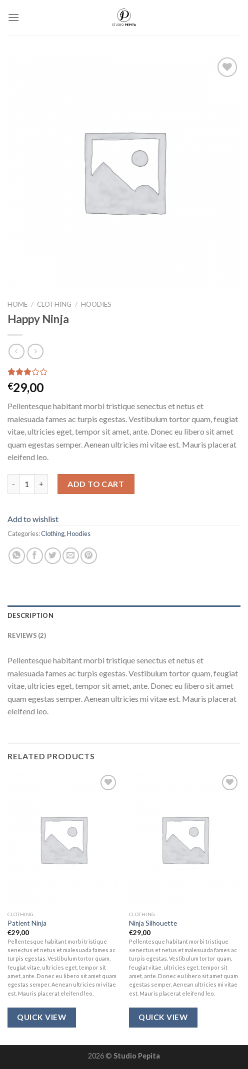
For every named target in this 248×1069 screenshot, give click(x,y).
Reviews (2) (27, 635)
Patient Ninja (27, 923)
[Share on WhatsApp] (16, 555)
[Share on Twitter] (52, 555)
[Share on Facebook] (34, 555)
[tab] (124, 615)
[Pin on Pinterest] (88, 555)
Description (31, 615)
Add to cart (96, 484)
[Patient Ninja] (63, 839)
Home (18, 304)
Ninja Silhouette (153, 923)
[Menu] (14, 17)
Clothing (54, 304)
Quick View (41, 1017)
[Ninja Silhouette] (184, 839)
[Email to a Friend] (70, 555)
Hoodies (96, 304)
